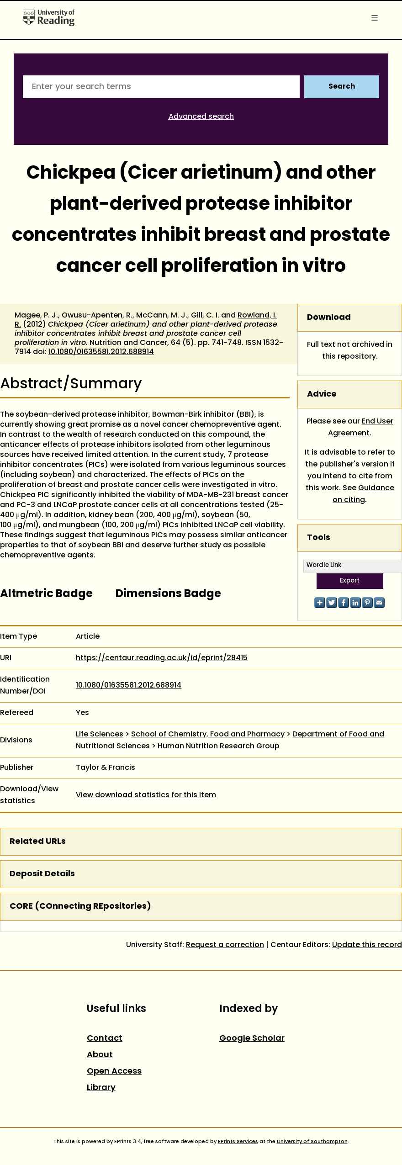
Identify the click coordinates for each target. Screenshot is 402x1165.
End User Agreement (360, 428)
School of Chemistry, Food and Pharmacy (208, 735)
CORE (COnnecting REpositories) (80, 907)
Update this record (367, 945)
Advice (322, 394)
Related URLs (38, 842)
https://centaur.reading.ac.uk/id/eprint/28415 (162, 658)
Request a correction (225, 945)
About (100, 1055)
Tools (318, 538)
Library (101, 1088)
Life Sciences (99, 735)
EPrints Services (238, 1142)
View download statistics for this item (146, 795)
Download (329, 318)
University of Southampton (312, 1142)
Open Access (114, 1071)
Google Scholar (252, 1039)
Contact (104, 1039)
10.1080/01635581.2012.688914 (101, 352)
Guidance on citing (363, 494)
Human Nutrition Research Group (219, 746)
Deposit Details (42, 874)
